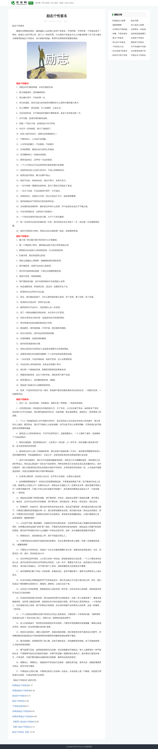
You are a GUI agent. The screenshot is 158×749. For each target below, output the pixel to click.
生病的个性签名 (137, 38)
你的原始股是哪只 (138, 34)
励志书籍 (134, 21)
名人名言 (54, 3)
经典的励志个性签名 (21, 690)
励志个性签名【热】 (21, 732)
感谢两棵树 (117, 25)
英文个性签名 (118, 38)
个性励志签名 (18, 706)
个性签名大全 (118, 47)
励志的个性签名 (19, 696)
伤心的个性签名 (118, 42)
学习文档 (45, 3)
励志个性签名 (18, 701)
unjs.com (83, 747)
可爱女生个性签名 (138, 55)
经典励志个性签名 (20, 685)
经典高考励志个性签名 (22, 716)
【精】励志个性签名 (21, 727)
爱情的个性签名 (137, 42)
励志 (61, 3)
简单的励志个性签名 (21, 711)
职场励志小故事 (118, 21)
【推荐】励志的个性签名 (23, 722)
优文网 (37, 3)
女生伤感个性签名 (119, 51)
